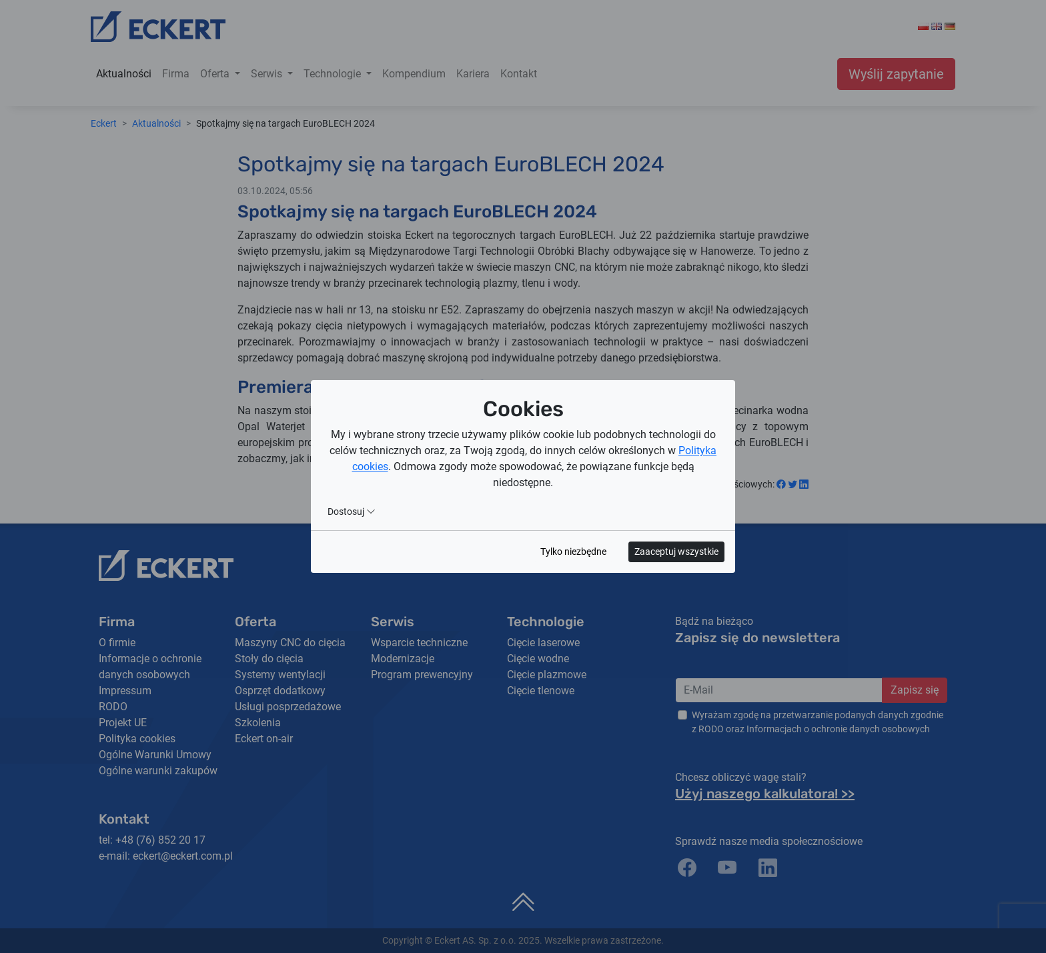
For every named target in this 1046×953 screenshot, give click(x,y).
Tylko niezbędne (573, 551)
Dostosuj (352, 511)
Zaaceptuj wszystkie (676, 551)
